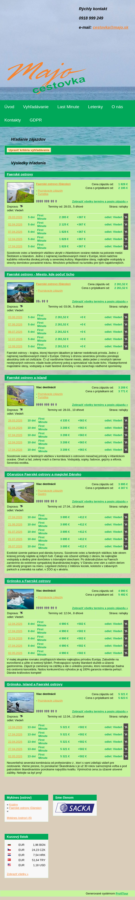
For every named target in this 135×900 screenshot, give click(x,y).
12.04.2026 (15, 239)
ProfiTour (122, 893)
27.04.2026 (15, 517)
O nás (117, 106)
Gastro (42, 494)
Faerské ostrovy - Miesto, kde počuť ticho (40, 274)
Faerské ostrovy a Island (27, 377)
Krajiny (13, 804)
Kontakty (12, 120)
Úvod (9, 106)
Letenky (95, 106)
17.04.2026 (15, 246)
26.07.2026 (15, 546)
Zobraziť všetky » (17, 874)
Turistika (43, 194)
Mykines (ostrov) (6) (19, 817)
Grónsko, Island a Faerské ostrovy (35, 684)
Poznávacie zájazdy (50, 190)
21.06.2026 (15, 524)
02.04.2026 (15, 224)
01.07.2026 (15, 531)
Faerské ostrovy (20, 174)
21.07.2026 (15, 539)
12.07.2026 (15, 339)
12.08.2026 (15, 346)
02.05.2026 (15, 653)
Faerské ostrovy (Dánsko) (53, 184)
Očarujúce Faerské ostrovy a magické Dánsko (44, 474)
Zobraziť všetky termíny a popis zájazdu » (100, 201)
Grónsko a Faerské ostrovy (29, 581)
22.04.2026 (15, 638)
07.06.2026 (15, 324)
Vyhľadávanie (36, 106)
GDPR (36, 120)
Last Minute (68, 106)
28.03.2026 (15, 217)
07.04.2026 (15, 231)
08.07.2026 (15, 331)
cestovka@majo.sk (110, 27)
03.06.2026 (15, 317)
